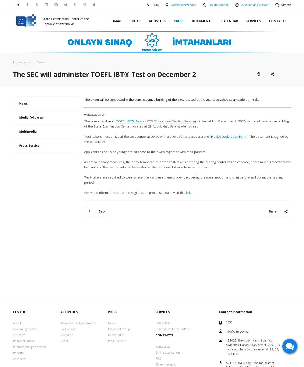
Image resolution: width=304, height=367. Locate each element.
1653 (229, 322)
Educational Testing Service (175, 121)
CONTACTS (278, 21)
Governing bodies (25, 329)
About (17, 323)
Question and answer (255, 5)
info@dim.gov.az (237, 331)
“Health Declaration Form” (229, 136)
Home (116, 21)
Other (64, 341)
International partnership (30, 347)
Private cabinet (218, 5)
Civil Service (68, 329)
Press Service (29, 145)
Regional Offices (24, 341)
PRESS (179, 21)
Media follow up (31, 117)
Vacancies (19, 359)
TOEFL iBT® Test (129, 121)
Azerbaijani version (183, 5)
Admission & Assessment (77, 323)
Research (66, 335)
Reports (18, 353)
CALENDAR (229, 21)
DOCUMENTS (202, 21)
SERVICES (253, 21)
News (23, 103)
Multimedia (28, 131)
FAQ (158, 358)
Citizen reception (166, 364)
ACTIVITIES (157, 21)
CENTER (134, 21)
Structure (19, 335)
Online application (167, 352)
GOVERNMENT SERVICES (172, 329)
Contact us (162, 346)
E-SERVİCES (163, 323)
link (188, 192)
